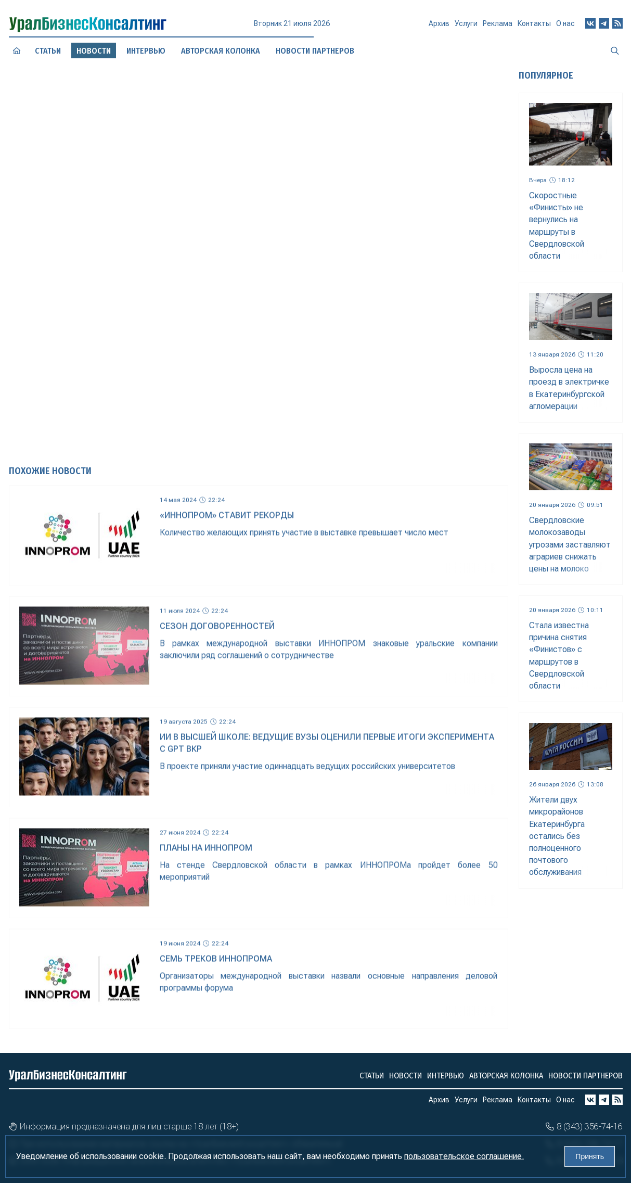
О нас (565, 24)
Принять (589, 1156)
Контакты (534, 26)
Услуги (466, 27)
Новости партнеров (585, 1075)
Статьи (47, 51)
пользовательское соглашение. (464, 1156)
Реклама (497, 27)
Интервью (445, 1075)
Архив (439, 27)
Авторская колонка (506, 1075)
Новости (405, 1075)
